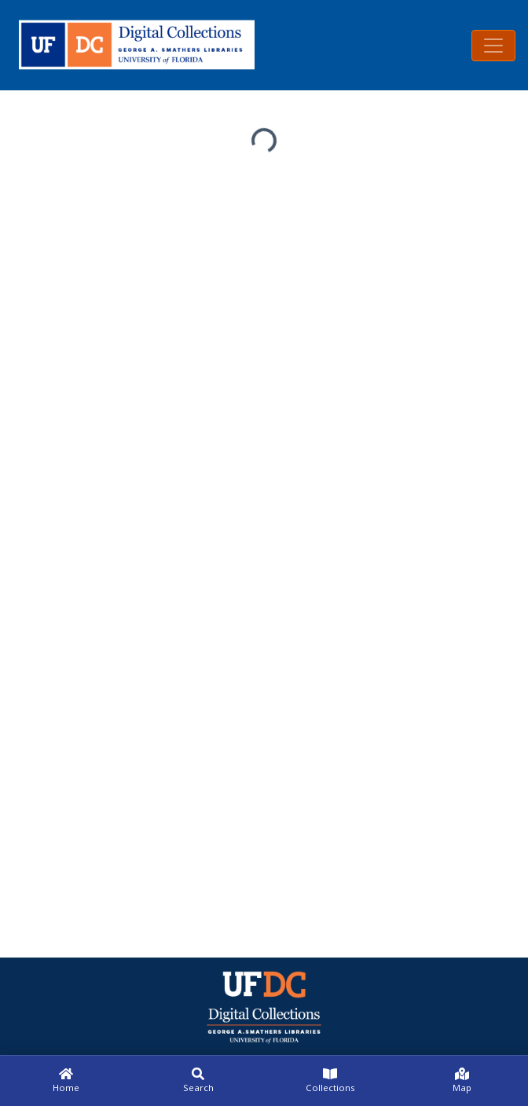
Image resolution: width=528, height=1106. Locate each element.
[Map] (462, 1081)
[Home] (66, 1081)
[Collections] (330, 1081)
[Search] (198, 1081)
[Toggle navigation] (493, 45)
